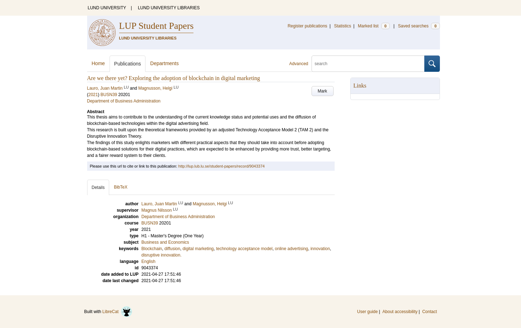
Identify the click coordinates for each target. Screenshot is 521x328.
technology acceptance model (244, 248)
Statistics (342, 25)
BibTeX (120, 187)
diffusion (172, 248)
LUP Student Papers (156, 26)
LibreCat (117, 311)
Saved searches (419, 25)
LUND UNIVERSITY (107, 7)
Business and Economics (165, 242)
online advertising (291, 248)
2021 (93, 94)
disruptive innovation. (162, 255)
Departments (164, 63)
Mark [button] (322, 91)
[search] (368, 63)
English (148, 261)
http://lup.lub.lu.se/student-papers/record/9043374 (221, 166)
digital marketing (197, 248)
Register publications (307, 25)
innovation (320, 248)
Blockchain (152, 248)
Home (98, 63)
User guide (367, 311)
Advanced (298, 63)
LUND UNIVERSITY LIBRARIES (169, 7)
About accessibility (400, 311)
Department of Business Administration (124, 101)
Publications (127, 64)
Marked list (373, 25)
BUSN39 (109, 94)
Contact (429, 311)
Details (98, 187)
